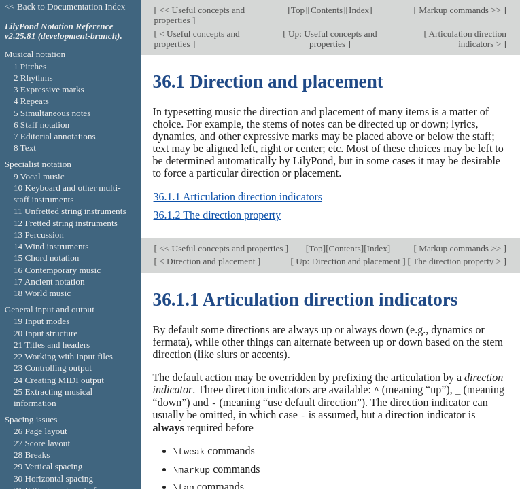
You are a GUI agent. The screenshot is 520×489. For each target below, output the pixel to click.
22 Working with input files (63, 356)
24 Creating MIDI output (59, 380)
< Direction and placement (207, 261)
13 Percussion (39, 235)
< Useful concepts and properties (197, 39)
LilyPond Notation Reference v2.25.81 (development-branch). (63, 31)
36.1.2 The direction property (217, 215)
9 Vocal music (39, 176)
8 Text (25, 148)
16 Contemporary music (57, 270)
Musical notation (35, 54)
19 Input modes (42, 321)
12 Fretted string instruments (66, 223)
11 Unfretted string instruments (70, 211)
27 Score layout (42, 443)
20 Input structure (45, 333)
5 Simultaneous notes (52, 113)
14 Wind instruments (51, 246)
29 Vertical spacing (48, 466)
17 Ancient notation (49, 281)
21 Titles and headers (52, 345)
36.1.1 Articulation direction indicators (238, 196)
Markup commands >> (460, 10)
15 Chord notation (47, 258)
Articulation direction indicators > (466, 39)
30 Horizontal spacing (53, 478)
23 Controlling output (53, 368)
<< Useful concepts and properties (199, 15)
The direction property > (457, 261)
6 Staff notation (41, 125)
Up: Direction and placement (348, 261)
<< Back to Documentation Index (65, 6)
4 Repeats (31, 101)
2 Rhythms (33, 78)
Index (359, 10)
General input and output (49, 309)
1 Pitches (30, 66)
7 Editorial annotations (55, 136)
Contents (327, 10)
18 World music (42, 293)
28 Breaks (32, 455)
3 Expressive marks (49, 89)
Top (298, 10)
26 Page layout (40, 431)
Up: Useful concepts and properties (331, 39)
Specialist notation (38, 164)
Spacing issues (31, 419)
